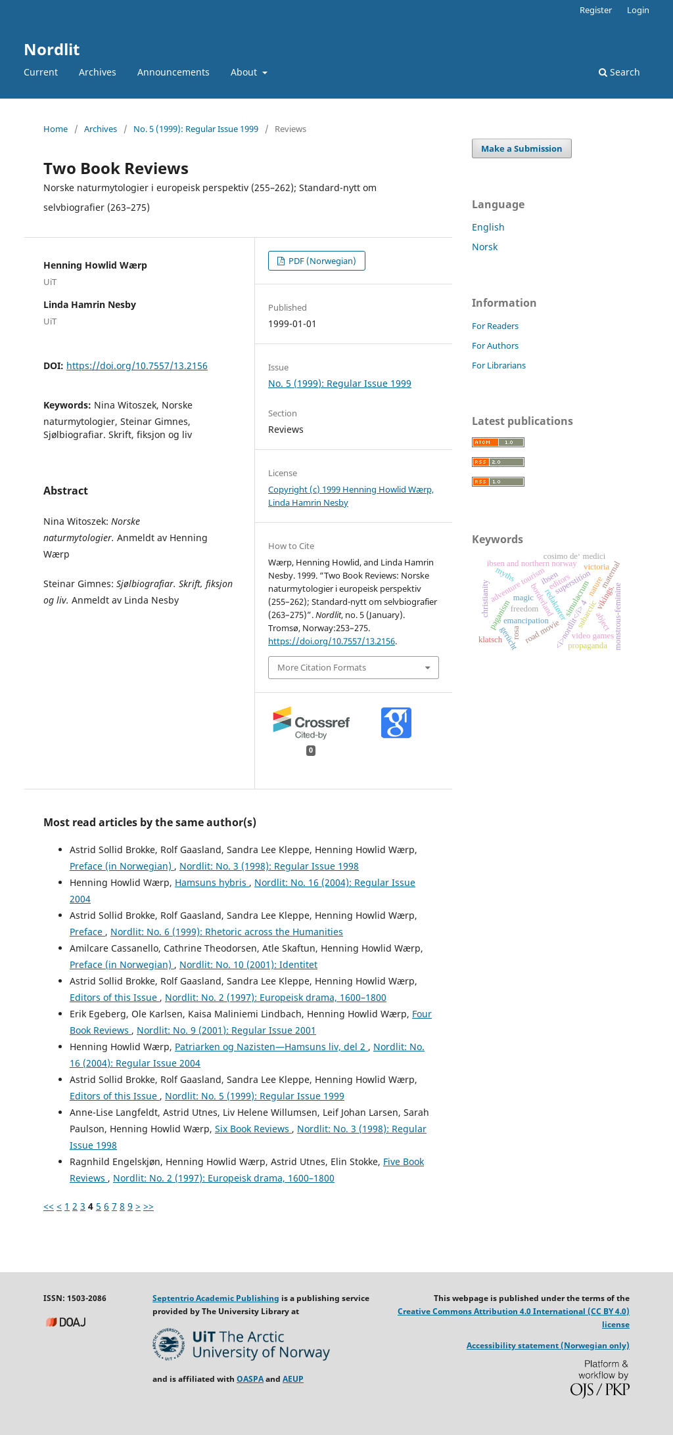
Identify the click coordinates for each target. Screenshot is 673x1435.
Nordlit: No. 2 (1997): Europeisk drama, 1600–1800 (275, 997)
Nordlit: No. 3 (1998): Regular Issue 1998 (269, 866)
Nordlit (52, 49)
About (245, 72)
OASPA (250, 1378)
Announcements (173, 72)
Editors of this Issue (115, 997)
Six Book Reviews (253, 1128)
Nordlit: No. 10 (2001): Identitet (248, 964)
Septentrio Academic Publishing (215, 1298)
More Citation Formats (321, 667)
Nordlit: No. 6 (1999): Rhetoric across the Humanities (226, 931)
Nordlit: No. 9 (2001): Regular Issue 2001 (226, 1030)
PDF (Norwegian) (321, 261)
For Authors (495, 345)
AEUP (293, 1378)
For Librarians (499, 365)
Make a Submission (522, 148)
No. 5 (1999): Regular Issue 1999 (195, 129)
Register (596, 10)
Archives (97, 72)
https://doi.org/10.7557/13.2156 (137, 365)
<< (48, 1206)
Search (619, 72)
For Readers (495, 326)
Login (638, 10)
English (488, 227)
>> (148, 1206)
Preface (87, 931)
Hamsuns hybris (212, 882)
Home (55, 129)
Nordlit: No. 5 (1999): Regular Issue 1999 (254, 1096)
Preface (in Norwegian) (122, 866)
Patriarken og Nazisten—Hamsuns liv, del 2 (271, 1046)
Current (41, 72)
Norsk (485, 246)
